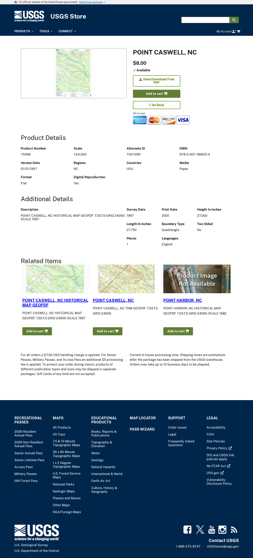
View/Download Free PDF (156, 80)
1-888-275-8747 (188, 546)
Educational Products (104, 420)
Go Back (156, 105)
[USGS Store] (126, 16)
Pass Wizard (142, 429)
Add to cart (156, 94)
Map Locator (143, 418)
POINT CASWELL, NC (113, 300)
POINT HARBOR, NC (182, 300)
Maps (58, 418)
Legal (212, 418)
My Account (225, 31)
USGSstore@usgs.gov (223, 546)
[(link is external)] (217, 448)
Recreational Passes (28, 420)
